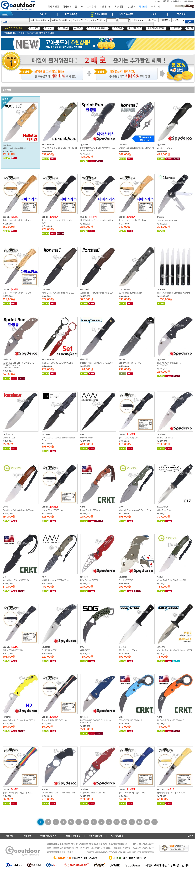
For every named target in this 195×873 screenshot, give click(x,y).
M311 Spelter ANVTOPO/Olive (55, 580)
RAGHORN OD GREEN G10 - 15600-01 (59, 148)
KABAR (122, 359)
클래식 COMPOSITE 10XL (53, 510)
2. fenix (48, 28)
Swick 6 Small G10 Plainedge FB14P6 (58, 793)
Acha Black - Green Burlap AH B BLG (58, 293)
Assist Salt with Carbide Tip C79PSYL (19, 720)
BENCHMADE (48, 145)
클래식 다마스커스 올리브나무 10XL (17, 220)
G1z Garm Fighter (165, 510)
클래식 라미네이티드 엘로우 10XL (171, 793)
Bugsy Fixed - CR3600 (90, 510)
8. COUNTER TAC (156, 28)
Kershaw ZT (8, 434)
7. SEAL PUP (135, 28)
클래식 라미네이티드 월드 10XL (55, 720)
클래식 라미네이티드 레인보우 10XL (17, 793)
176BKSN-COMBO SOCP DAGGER (57, 363)
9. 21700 (175, 28)
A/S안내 (131, 6)
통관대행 (118, 6)
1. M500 (34, 28)
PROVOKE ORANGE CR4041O (170, 720)
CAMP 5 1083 (9, 438)
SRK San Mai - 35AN (128, 650)
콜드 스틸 (84, 359)
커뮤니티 (155, 6)
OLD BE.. (7, 217)
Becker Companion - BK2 (130, 363)
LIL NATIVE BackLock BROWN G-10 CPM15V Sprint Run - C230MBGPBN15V (18, 365)
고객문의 (91, 6)
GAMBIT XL (85, 650)
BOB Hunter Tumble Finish (130, 293)
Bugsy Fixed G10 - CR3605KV (16, 580)
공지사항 (79, 6)
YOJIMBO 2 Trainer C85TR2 (92, 793)
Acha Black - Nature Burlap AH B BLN (96, 293)
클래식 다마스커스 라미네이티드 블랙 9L (97, 220)
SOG (82, 647)
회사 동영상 (53, 6)
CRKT (82, 507)
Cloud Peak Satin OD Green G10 (171, 580)
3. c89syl (63, 28)
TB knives (161, 289)
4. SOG (77, 28)
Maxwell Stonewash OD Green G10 (135, 510)
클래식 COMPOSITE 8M (13, 650)
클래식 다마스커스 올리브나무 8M (17, 293)
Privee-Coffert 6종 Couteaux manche (173, 293)
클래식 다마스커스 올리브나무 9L (132, 220)
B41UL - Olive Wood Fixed (14, 148)
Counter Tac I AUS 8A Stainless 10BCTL (174, 650)
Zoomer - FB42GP (165, 148)
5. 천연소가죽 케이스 (97, 28)
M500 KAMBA (86, 438)
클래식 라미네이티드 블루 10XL (132, 793)
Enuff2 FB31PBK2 (50, 650)
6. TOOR (118, 28)
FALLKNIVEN (162, 507)
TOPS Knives (124, 289)
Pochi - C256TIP (126, 580)
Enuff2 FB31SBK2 (165, 438)
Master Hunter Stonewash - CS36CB (96, 363)
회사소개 (67, 6)
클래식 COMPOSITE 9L (128, 438)
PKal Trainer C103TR (89, 580)
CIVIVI (5, 507)
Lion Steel (7, 145)
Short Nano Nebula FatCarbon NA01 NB (136, 148)
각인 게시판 (105, 6)
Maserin (160, 217)
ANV (82, 434)
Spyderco (84, 145)
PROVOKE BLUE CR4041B (130, 720)
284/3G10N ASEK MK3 (167, 220)
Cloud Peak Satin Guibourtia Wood (18, 510)
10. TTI (190, 28)
